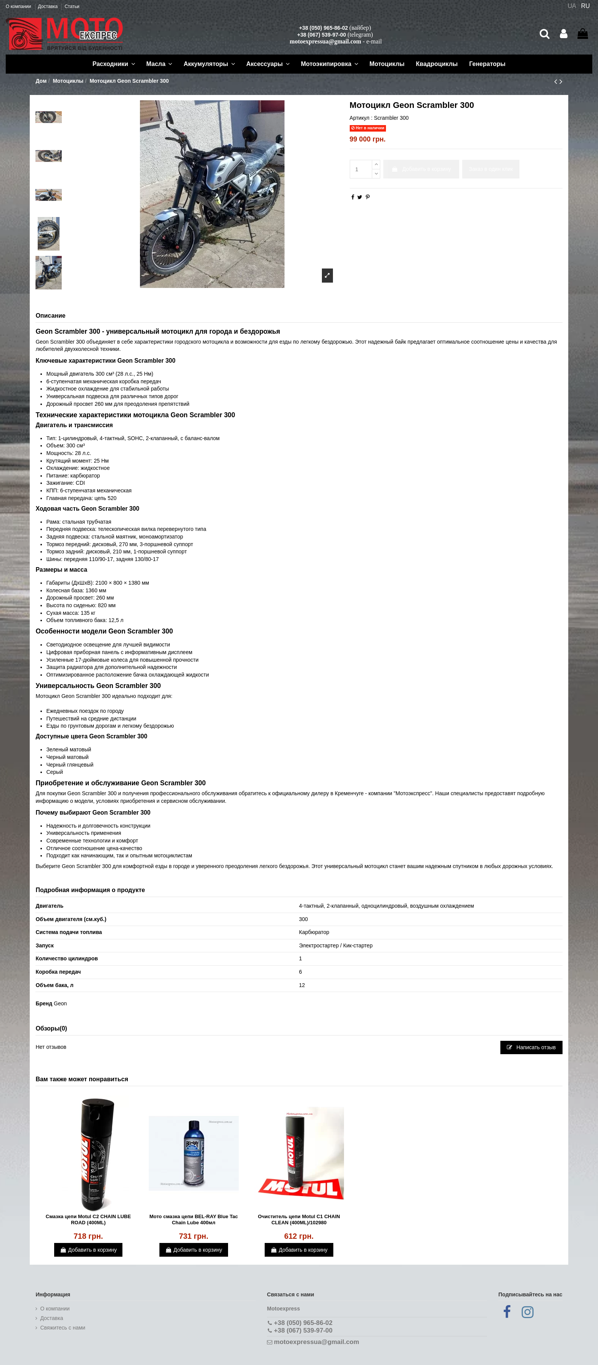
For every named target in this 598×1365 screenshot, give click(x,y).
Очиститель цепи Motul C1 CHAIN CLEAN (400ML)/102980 (299, 1219)
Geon (60, 1003)
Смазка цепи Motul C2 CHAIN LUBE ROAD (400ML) (88, 1219)
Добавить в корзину (421, 169)
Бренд (43, 1003)
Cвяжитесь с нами (62, 1328)
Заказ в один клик (491, 169)
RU (585, 6)
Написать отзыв (531, 1047)
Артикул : (361, 118)
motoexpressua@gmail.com (325, 41)
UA (571, 6)
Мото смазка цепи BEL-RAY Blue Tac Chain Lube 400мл (194, 1219)
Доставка (48, 6)
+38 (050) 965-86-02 (323, 28)
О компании (19, 6)
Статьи (71, 6)
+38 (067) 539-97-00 (321, 35)
